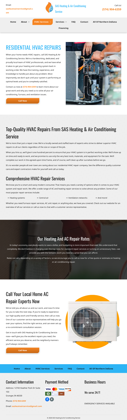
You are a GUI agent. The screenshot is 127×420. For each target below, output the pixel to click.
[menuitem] (13, 22)
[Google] (52, 399)
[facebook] (47, 399)
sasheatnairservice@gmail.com (27, 406)
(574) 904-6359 (111, 9)
